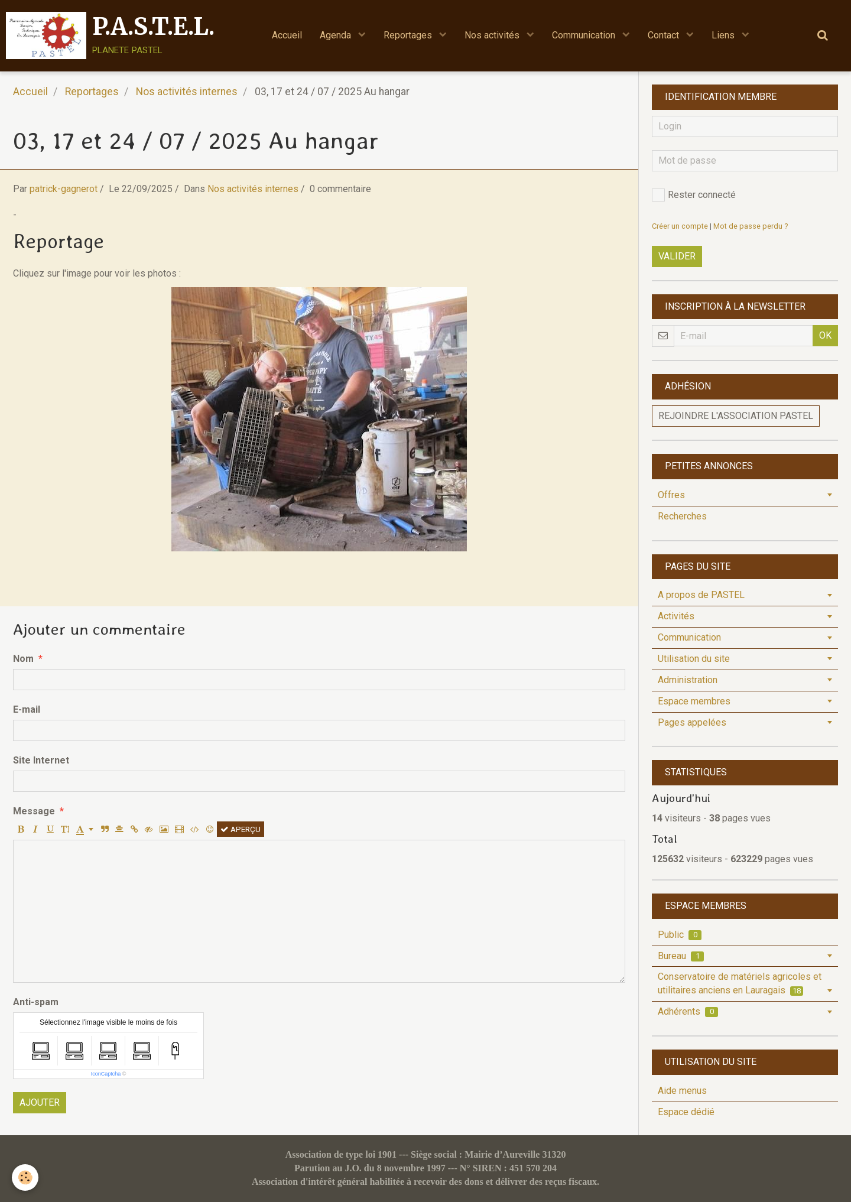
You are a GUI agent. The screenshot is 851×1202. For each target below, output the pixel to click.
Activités (676, 616)
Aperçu (240, 829)
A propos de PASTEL (701, 594)
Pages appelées (692, 722)
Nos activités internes (187, 92)
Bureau (681, 955)
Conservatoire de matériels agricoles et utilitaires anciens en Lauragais (739, 983)
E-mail (26, 709)
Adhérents (688, 1011)
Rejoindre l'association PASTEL (735, 415)
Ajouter (40, 1102)
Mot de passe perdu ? (750, 226)
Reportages (409, 35)
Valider (677, 256)
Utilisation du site (694, 658)
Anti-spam (36, 1002)
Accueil (287, 35)
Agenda (336, 35)
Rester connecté (694, 195)
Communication (585, 35)
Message (34, 811)
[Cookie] (25, 1177)
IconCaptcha (106, 1074)
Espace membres (694, 701)
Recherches (682, 516)
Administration (687, 680)
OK (825, 335)
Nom (23, 658)
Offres (671, 495)
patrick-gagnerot (64, 188)
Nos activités (493, 35)
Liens (724, 35)
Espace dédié (686, 1111)
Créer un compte (680, 226)
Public (679, 934)
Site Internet (41, 760)
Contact (664, 35)
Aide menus (682, 1090)
